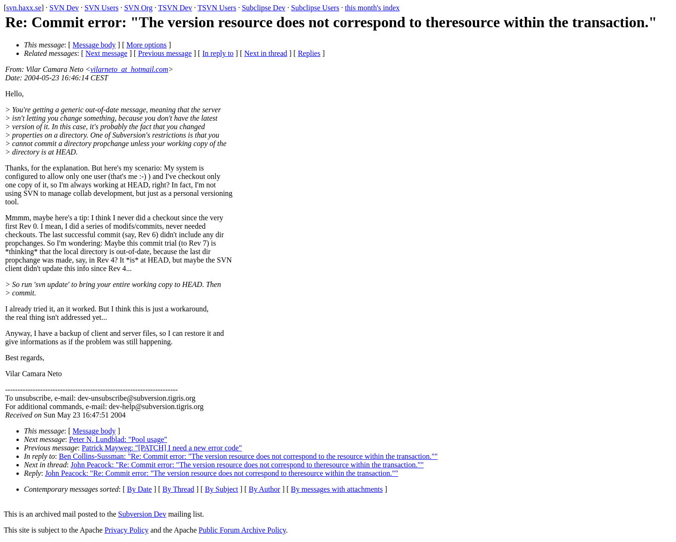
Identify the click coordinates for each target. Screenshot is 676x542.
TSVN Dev (175, 8)
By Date (139, 489)
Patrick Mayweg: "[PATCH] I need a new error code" (162, 448)
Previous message (165, 53)
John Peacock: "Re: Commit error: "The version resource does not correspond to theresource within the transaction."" (246, 465)
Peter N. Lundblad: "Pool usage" (118, 439)
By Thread (178, 489)
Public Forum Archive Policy (242, 530)
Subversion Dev (142, 514)
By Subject (221, 489)
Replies (309, 53)
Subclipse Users (315, 8)
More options (146, 45)
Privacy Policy (127, 530)
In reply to (218, 53)
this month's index (372, 8)
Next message (106, 53)
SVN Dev (64, 8)
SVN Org (138, 8)
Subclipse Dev (263, 8)
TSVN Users (217, 8)
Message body (94, 45)
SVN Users (101, 8)
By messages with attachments (337, 489)
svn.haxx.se (23, 8)
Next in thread (265, 53)
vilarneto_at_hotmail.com (129, 69)
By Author (264, 489)
